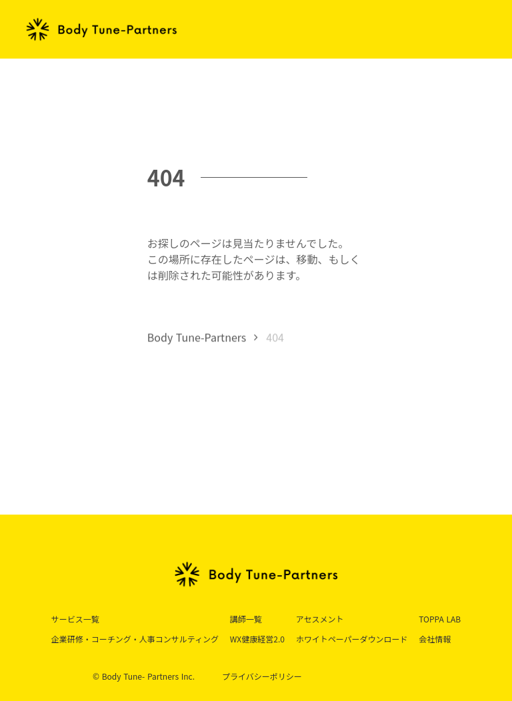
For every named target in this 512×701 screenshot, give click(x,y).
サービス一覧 (75, 618)
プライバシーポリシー (262, 676)
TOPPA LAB (440, 618)
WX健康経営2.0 (257, 638)
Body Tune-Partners (197, 338)
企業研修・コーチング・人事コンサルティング (135, 638)
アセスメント (320, 618)
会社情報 (435, 638)
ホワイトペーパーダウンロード (352, 638)
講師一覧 (246, 618)
